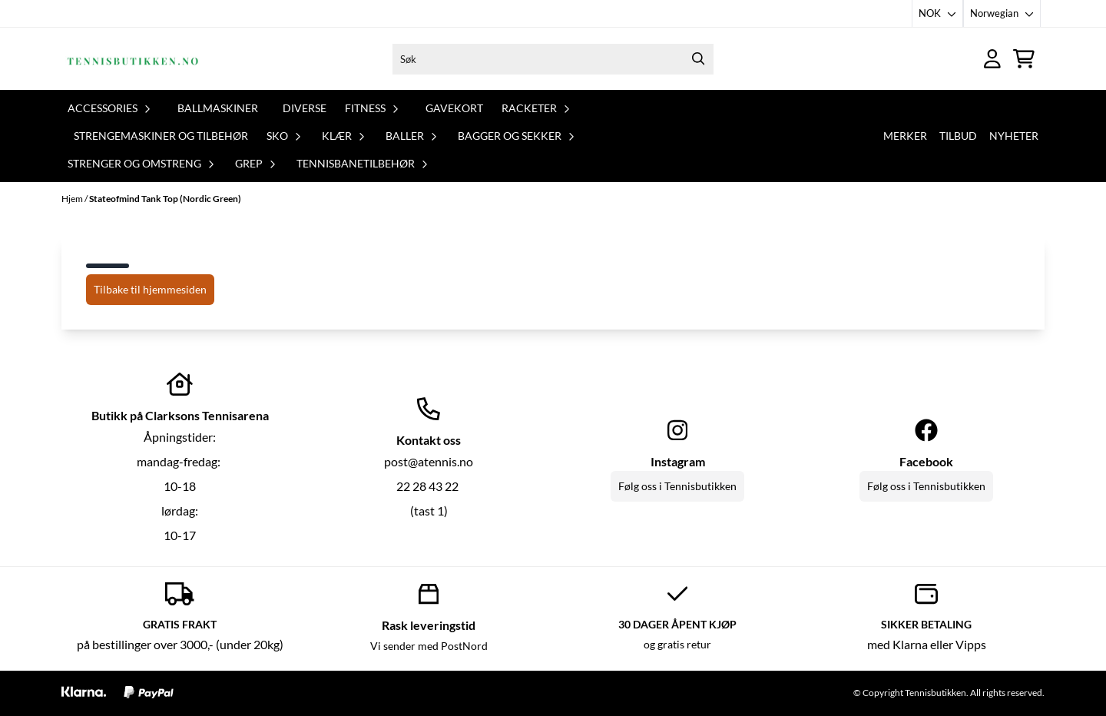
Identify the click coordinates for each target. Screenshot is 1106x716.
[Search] (698, 59)
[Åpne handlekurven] (1024, 59)
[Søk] (553, 59)
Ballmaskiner (217, 107)
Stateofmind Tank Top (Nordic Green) (165, 198)
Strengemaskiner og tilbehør (161, 135)
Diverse (304, 107)
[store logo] (132, 59)
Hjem (72, 198)
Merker (905, 135)
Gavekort (454, 107)
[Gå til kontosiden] (992, 59)
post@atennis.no (428, 461)
